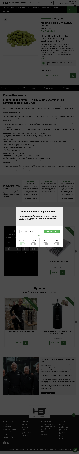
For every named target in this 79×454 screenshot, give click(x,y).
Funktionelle (33, 240)
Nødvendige (22, 240)
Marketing (57, 240)
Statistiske (45, 240)
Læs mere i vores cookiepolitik (28, 222)
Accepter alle (52, 231)
